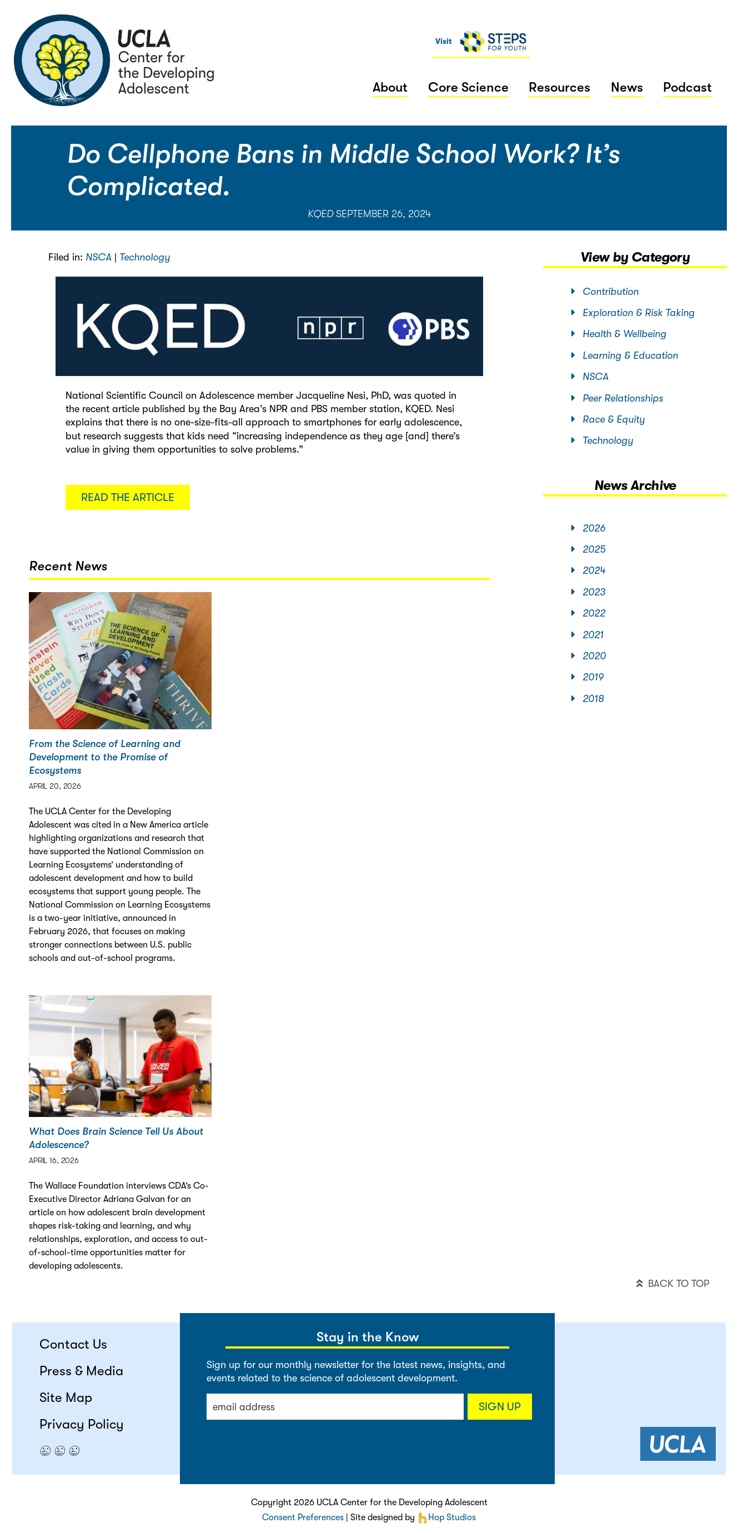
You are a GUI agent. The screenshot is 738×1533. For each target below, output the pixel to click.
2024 (588, 570)
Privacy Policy (81, 1424)
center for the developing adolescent (114, 60)
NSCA (99, 257)
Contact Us (73, 1344)
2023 (588, 592)
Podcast (687, 87)
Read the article (127, 497)
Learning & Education (624, 355)
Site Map (65, 1397)
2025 (588, 549)
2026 (588, 528)
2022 (588, 613)
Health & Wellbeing (618, 333)
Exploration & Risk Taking (633, 312)
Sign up (500, 1406)
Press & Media (81, 1371)
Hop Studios (446, 1517)
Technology (144, 257)
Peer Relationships (617, 398)
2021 (587, 634)
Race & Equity (608, 419)
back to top (672, 1283)
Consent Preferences (303, 1517)
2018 (587, 698)
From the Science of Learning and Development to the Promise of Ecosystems (104, 757)
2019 (587, 677)
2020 (588, 656)
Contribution (605, 291)
